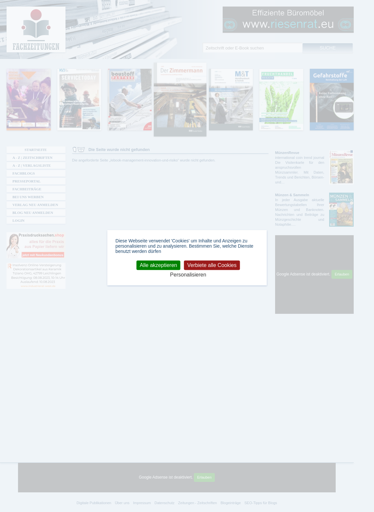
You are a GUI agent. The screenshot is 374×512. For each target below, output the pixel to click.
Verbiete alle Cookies (211, 265)
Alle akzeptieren (158, 265)
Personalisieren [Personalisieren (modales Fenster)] (188, 274)
